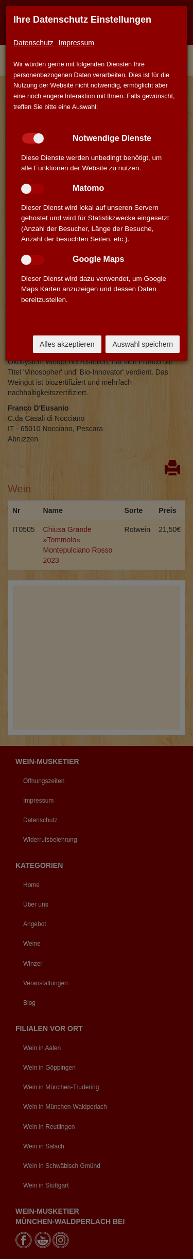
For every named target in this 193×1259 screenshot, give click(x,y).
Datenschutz (33, 43)
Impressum (76, 43)
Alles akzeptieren (67, 344)
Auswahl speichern (142, 344)
